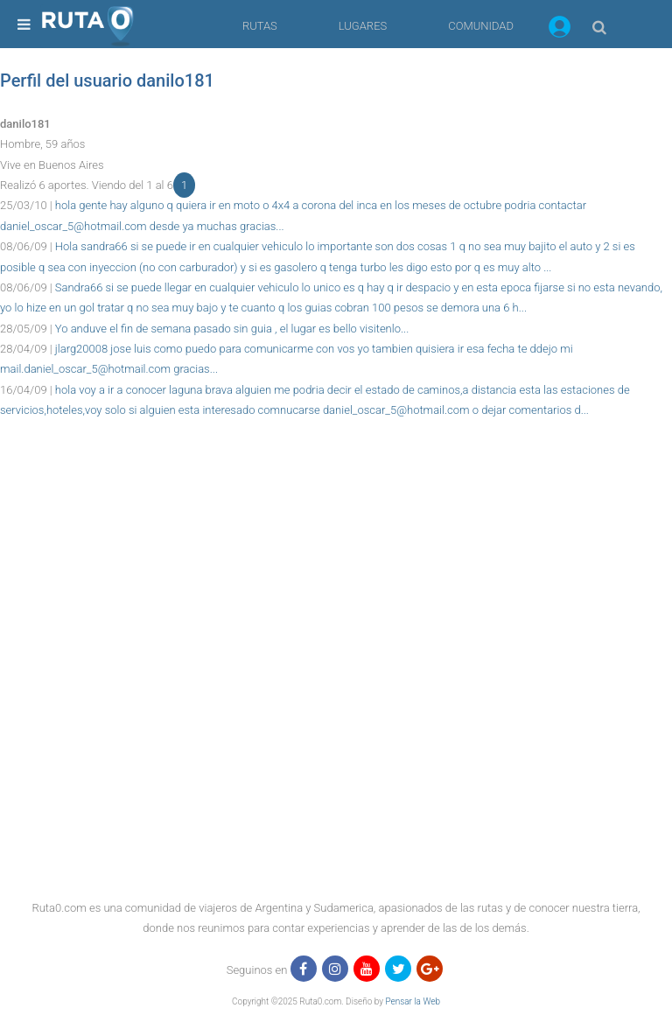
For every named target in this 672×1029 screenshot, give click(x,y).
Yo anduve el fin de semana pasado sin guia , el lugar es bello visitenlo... (232, 328)
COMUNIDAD (481, 25)
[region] (336, 460)
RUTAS (259, 25)
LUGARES (363, 25)
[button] (559, 30)
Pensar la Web (412, 1001)
